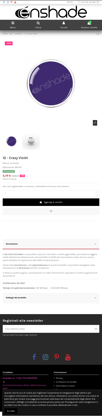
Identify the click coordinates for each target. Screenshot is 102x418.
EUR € (70, 2)
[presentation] (32, 345)
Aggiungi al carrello (51, 202)
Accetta (11, 411)
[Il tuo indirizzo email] (48, 329)
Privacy (59, 378)
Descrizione (51, 244)
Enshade (14, 163)
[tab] (51, 244)
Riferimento (8, 167)
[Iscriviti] (96, 329)
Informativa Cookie (65, 386)
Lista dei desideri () (88, 2)
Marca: (6, 163)
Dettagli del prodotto (51, 297)
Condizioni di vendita (66, 382)
